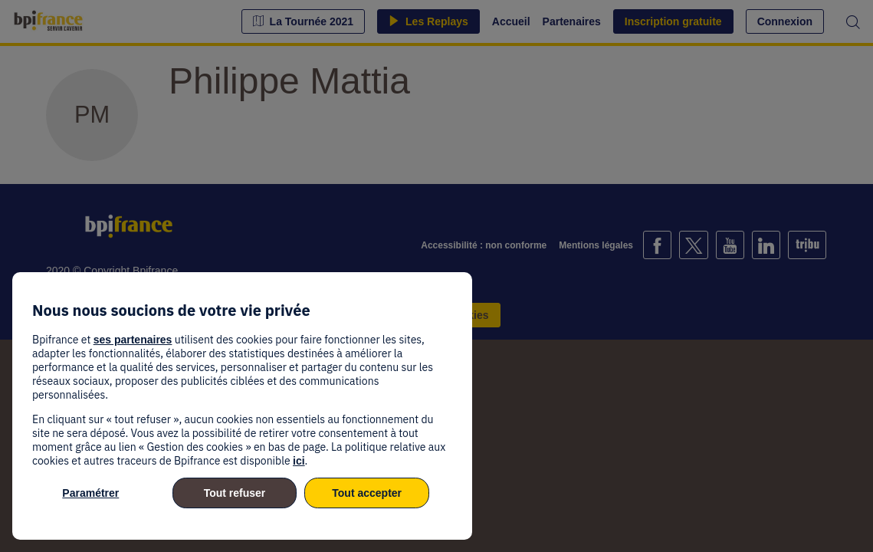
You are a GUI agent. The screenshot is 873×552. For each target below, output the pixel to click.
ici (299, 461)
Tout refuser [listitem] (235, 493)
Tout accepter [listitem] (367, 493)
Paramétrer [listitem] (90, 493)
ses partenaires (133, 340)
